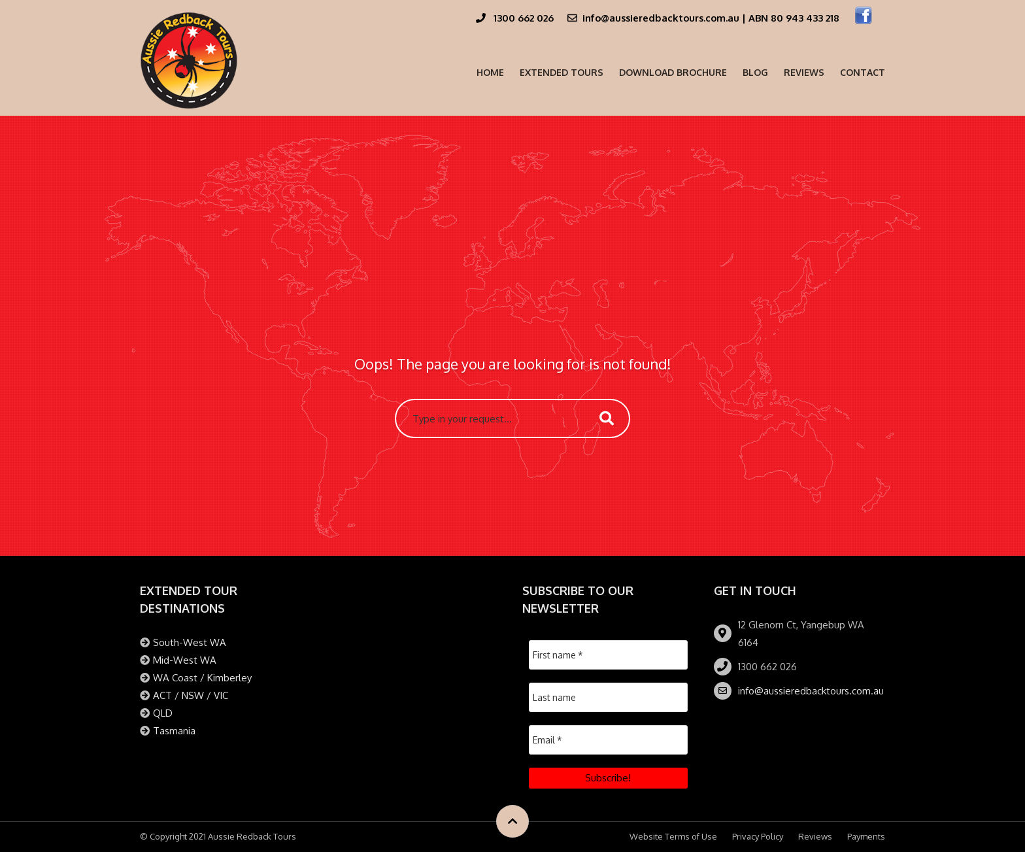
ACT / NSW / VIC (190, 695)
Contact (862, 72)
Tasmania (174, 730)
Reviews (804, 72)
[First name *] (608, 655)
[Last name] (608, 697)
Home (490, 72)
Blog (755, 72)
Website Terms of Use (673, 836)
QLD (163, 713)
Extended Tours (561, 72)
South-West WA (189, 642)
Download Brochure (673, 72)
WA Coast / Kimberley (202, 678)
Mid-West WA (184, 660)
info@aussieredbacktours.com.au (811, 691)
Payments (866, 836)
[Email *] (608, 740)
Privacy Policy (757, 836)
